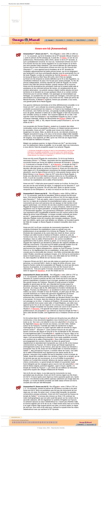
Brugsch (62, 118)
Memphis (64, 75)
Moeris (41, 174)
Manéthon (41, 271)
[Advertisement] (70, 21)
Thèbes (64, 58)
